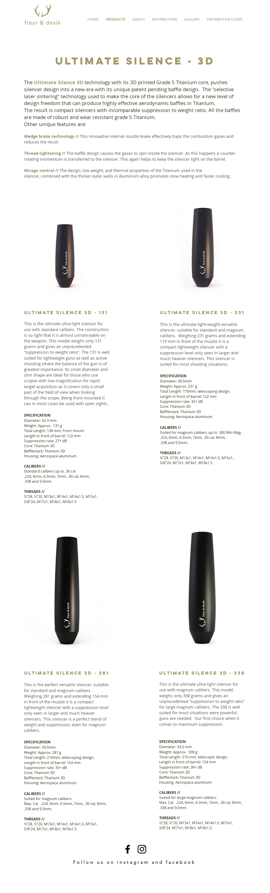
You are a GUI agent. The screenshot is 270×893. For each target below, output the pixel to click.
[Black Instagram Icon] (142, 849)
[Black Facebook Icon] (127, 849)
